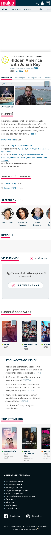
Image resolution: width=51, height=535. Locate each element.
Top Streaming (12, 419)
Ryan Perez (6, 151)
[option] (7, 217)
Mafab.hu (34, 526)
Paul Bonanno (26, 145)
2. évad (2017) (10, 188)
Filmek (5, 9)
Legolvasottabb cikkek (21, 360)
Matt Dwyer (32, 149)
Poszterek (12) (7, 106)
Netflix (6, 458)
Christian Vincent (34, 157)
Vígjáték (19, 71)
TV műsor (40, 9)
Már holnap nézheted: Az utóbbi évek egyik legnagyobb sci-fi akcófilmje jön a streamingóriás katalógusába (23, 369)
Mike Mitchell (43, 149)
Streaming (28, 9)
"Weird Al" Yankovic (31, 155)
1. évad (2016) (10, 183)
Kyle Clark (22, 149)
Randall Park (17, 155)
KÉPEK (5, 235)
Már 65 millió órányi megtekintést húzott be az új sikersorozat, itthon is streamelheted (23, 397)
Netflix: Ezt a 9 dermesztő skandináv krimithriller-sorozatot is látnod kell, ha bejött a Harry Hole (23, 387)
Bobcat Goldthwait (18, 157)
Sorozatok (16, 9)
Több (36, 68)
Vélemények (10, 258)
